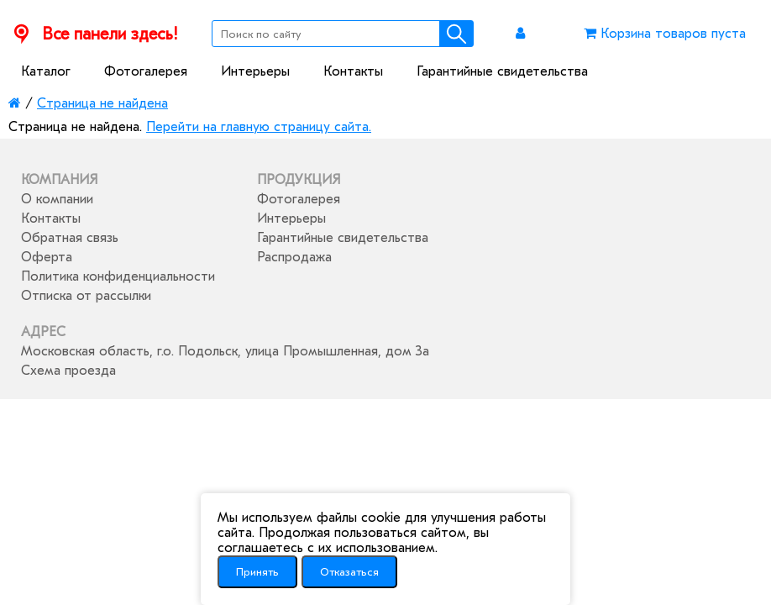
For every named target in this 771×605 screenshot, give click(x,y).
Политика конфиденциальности (118, 276)
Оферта (46, 257)
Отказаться (349, 572)
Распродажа (294, 257)
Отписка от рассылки (86, 295)
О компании (57, 199)
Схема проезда (68, 370)
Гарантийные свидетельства (502, 71)
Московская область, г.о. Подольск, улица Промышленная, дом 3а (225, 351)
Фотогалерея (145, 71)
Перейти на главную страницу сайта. (258, 126)
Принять (257, 572)
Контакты (353, 71)
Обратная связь (69, 237)
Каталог (46, 71)
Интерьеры (255, 71)
